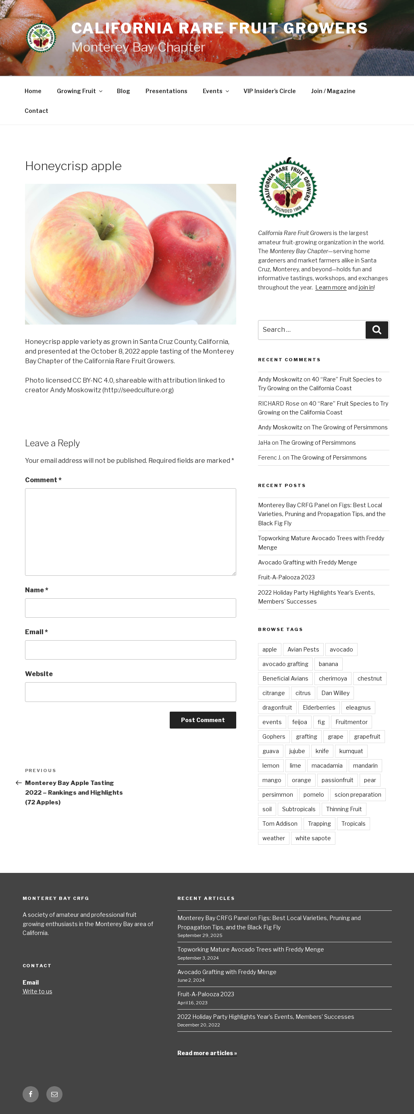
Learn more (331, 287)
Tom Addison (279, 823)
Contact (36, 110)
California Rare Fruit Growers (220, 28)
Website (39, 674)
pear (370, 780)
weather (273, 838)
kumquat (351, 751)
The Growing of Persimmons (350, 427)
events (272, 721)
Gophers (273, 736)
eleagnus (358, 707)
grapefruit (367, 736)
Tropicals (353, 823)
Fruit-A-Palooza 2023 (286, 577)
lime (295, 765)
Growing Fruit (80, 90)
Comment (43, 480)
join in (366, 287)
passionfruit (338, 780)
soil (267, 809)
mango (271, 780)
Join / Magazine (333, 90)
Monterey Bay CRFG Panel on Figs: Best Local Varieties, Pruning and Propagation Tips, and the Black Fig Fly (322, 514)
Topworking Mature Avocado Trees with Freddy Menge (250, 949)
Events (216, 90)
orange (301, 780)
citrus (303, 692)
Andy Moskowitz (280, 379)
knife (322, 751)
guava (270, 751)
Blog (123, 90)
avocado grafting (285, 663)
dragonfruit (277, 707)
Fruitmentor (351, 721)
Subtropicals (299, 809)
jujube (297, 751)
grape (335, 736)
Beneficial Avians (285, 678)
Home (33, 90)
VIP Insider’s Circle (269, 90)
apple (269, 649)
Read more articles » (207, 1052)
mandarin (365, 765)
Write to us (37, 991)
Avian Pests (303, 649)
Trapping (319, 823)
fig (321, 721)
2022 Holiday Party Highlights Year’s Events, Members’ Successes (265, 1016)
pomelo (314, 794)
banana (328, 663)
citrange (273, 692)
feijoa (299, 721)
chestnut (370, 678)
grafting (306, 736)
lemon (270, 765)
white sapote (313, 838)
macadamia (327, 765)
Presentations (166, 90)
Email (36, 632)
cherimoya (333, 678)
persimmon (277, 794)
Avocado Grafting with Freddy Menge (307, 562)
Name (36, 590)
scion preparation (358, 794)
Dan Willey (335, 692)
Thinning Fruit (344, 809)
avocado (341, 649)
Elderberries (319, 707)
